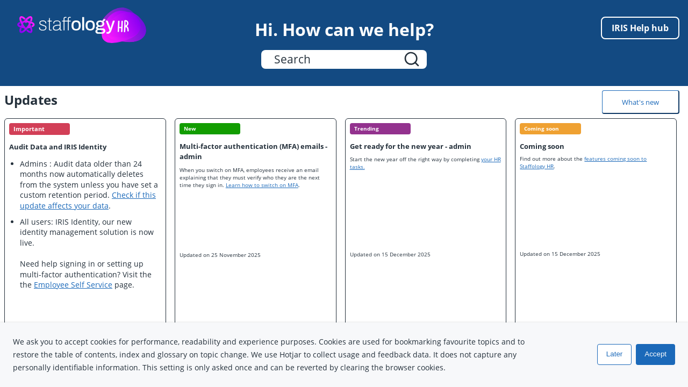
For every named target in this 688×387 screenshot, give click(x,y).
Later (614, 354)
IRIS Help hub (640, 28)
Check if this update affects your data (88, 200)
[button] (412, 59)
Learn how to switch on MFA (262, 185)
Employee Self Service (73, 285)
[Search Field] (344, 59)
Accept (655, 354)
